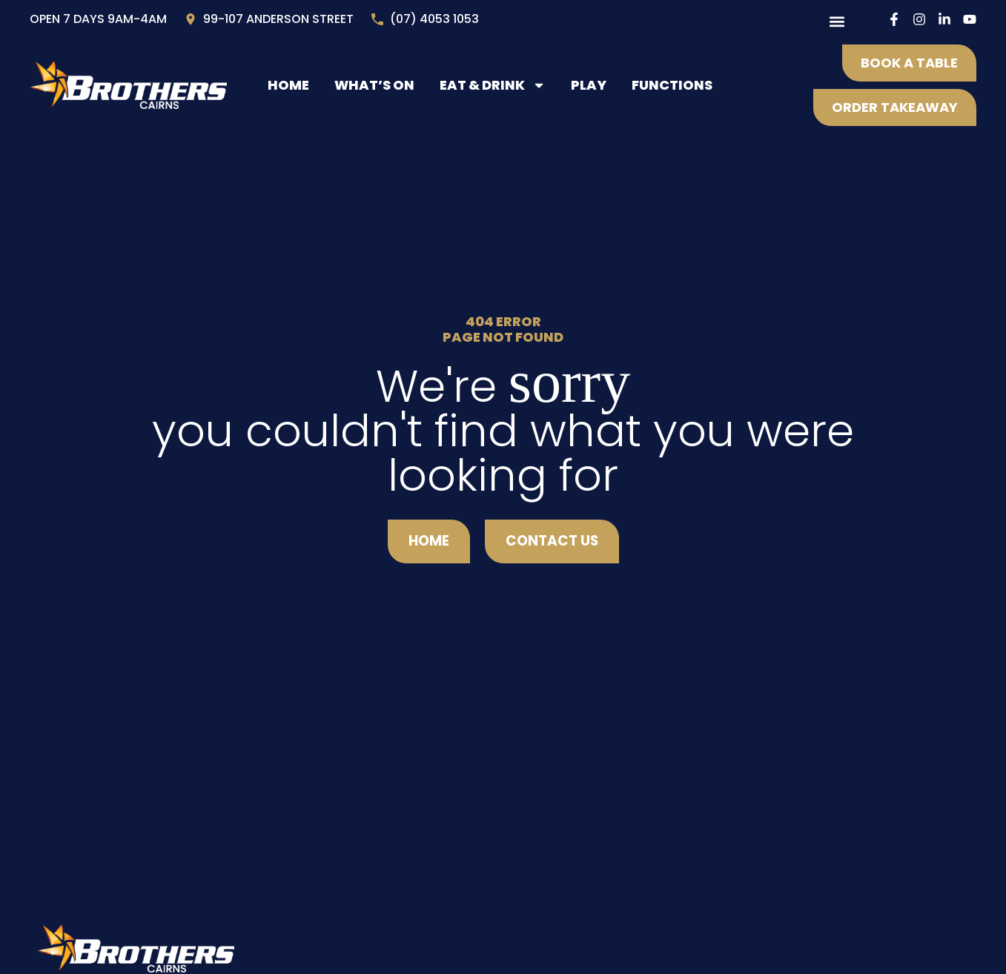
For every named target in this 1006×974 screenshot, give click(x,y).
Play (588, 85)
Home (288, 85)
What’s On (374, 85)
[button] (836, 22)
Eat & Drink (493, 85)
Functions (672, 85)
